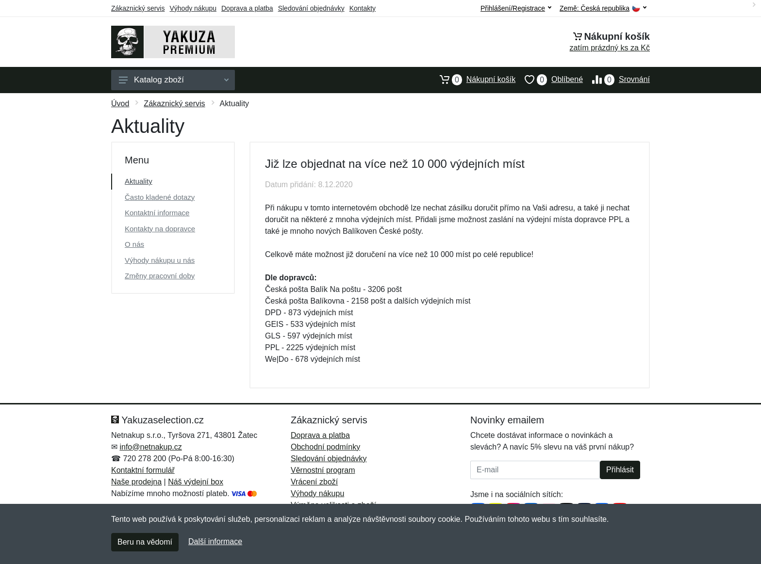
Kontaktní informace (157, 213)
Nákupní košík (472, 79)
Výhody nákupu (192, 8)
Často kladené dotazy (160, 197)
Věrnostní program (323, 470)
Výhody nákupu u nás (160, 260)
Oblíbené (549, 79)
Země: (603, 8)
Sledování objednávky (311, 8)
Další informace (215, 541)
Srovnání (616, 79)
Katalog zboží (174, 79)
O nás (134, 244)
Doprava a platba (247, 8)
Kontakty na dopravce (160, 229)
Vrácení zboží (314, 482)
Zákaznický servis (138, 8)
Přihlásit (620, 470)
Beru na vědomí (144, 542)
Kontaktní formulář (143, 470)
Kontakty (362, 8)
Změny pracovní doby (160, 276)
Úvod (120, 103)
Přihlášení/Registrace (515, 8)
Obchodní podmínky (325, 447)
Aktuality (138, 181)
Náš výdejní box (195, 482)
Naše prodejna (136, 482)
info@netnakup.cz (150, 447)
